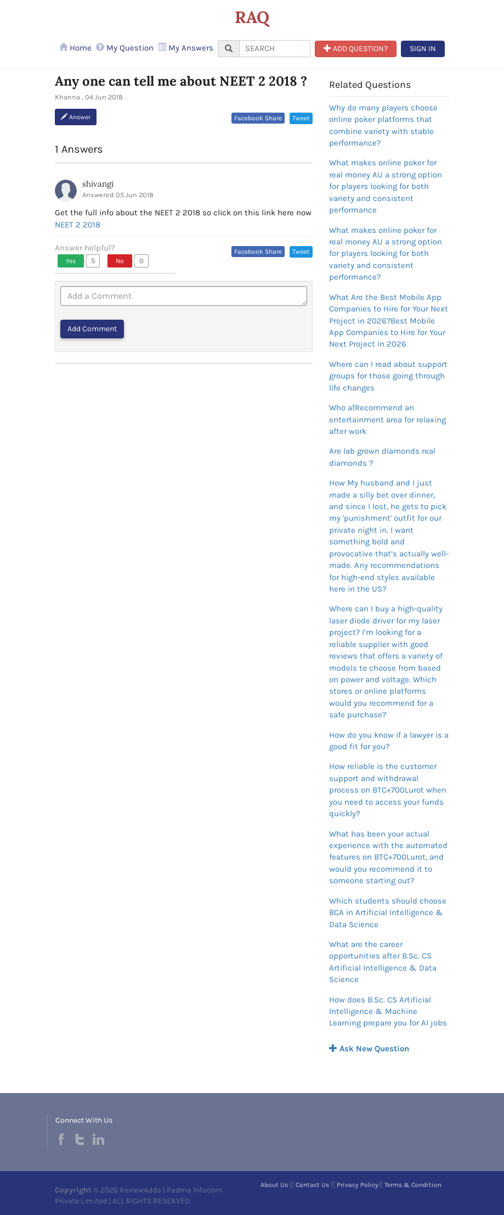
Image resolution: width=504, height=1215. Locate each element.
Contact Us (312, 1185)
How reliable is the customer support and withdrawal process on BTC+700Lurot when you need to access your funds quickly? (387, 789)
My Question (125, 48)
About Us (274, 1185)
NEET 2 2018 (77, 225)
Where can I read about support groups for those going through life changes (388, 376)
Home (75, 48)
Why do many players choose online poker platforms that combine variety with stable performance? (383, 125)
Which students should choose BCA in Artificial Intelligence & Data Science (387, 912)
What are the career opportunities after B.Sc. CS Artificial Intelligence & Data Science (383, 961)
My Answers (185, 48)
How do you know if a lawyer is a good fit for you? (389, 740)
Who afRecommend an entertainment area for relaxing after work (387, 419)
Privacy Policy (357, 1185)
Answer (75, 117)
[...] (274, 48)
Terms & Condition (412, 1185)
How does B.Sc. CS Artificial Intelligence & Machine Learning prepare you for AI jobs (388, 1011)
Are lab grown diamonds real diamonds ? (382, 456)
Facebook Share (258, 118)
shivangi (98, 184)
